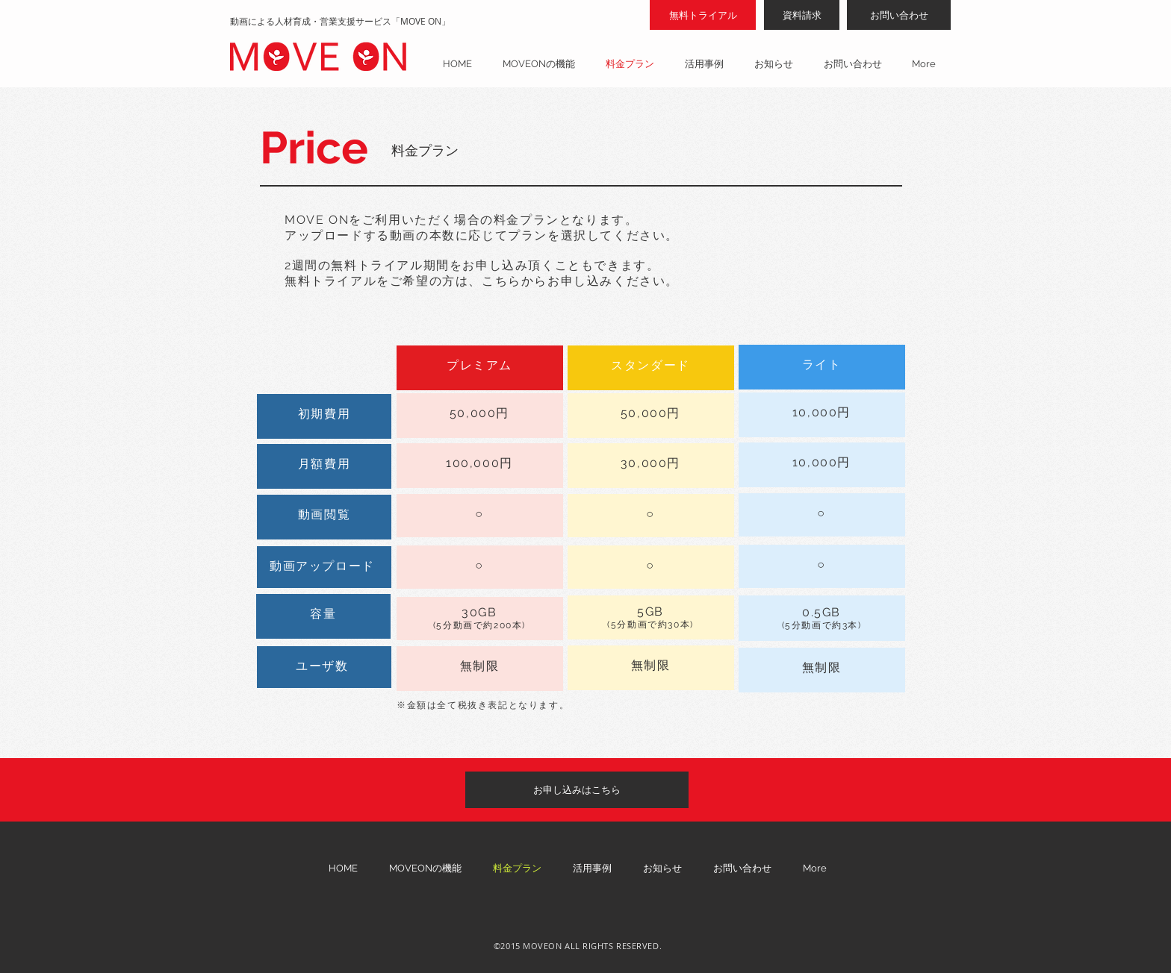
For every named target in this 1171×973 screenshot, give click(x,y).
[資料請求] (801, 15)
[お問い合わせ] (899, 15)
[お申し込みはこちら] (577, 790)
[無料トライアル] (703, 15)
